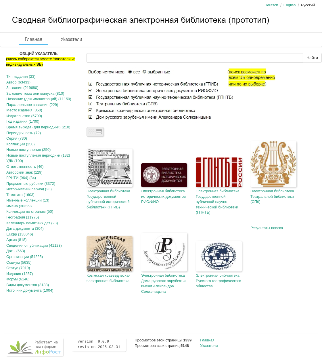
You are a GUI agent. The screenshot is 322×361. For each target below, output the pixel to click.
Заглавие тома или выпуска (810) (35, 93)
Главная (33, 39)
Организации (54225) (24, 256)
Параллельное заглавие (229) (32, 104)
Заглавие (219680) (22, 88)
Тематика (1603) (20, 195)
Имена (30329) (19, 206)
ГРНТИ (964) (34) (21, 178)
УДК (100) (14, 161)
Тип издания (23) (20, 76)
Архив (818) (16, 240)
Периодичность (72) (23, 133)
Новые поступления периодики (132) (38, 155)
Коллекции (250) (20, 144)
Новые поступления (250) (28, 149)
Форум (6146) (18, 279)
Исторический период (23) (29, 189)
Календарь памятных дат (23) (32, 223)
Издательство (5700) (24, 116)
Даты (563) (15, 251)
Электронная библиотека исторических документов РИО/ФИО (163, 196)
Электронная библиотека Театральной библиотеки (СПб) (272, 196)
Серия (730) (16, 138)
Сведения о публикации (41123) (34, 245)
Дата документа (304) (25, 228)
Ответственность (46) (24, 166)
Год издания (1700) (22, 121)
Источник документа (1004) (29, 290)
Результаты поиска (266, 228)
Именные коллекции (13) (27, 200)
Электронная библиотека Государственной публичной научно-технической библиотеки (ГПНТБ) (217, 201)
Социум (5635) (19, 262)
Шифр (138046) (19, 234)
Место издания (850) (24, 110)
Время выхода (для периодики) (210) (38, 127)
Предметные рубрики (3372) (30, 183)
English (289, 5)
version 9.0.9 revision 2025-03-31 (99, 344)
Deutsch (271, 5)
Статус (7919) (18, 268)
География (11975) (22, 217)
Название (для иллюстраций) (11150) (38, 99)
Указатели (71, 39)
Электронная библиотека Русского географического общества (218, 280)
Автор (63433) (18, 82)
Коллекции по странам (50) (29, 211)
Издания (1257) (19, 273)
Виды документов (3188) (27, 285)
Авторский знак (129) (24, 172)
